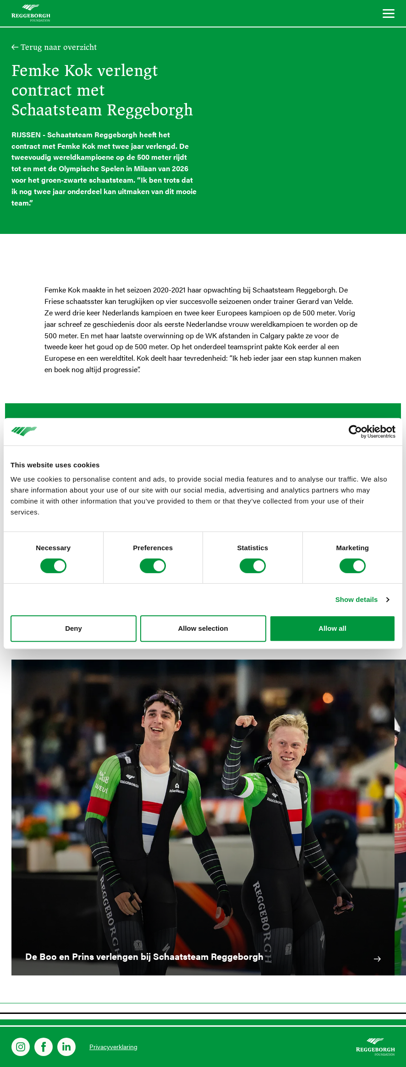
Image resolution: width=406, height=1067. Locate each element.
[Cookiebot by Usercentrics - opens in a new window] (355, 432)
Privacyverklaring (113, 1046)
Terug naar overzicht (59, 47)
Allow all (332, 628)
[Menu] (389, 15)
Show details (356, 599)
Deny (73, 628)
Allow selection (203, 628)
